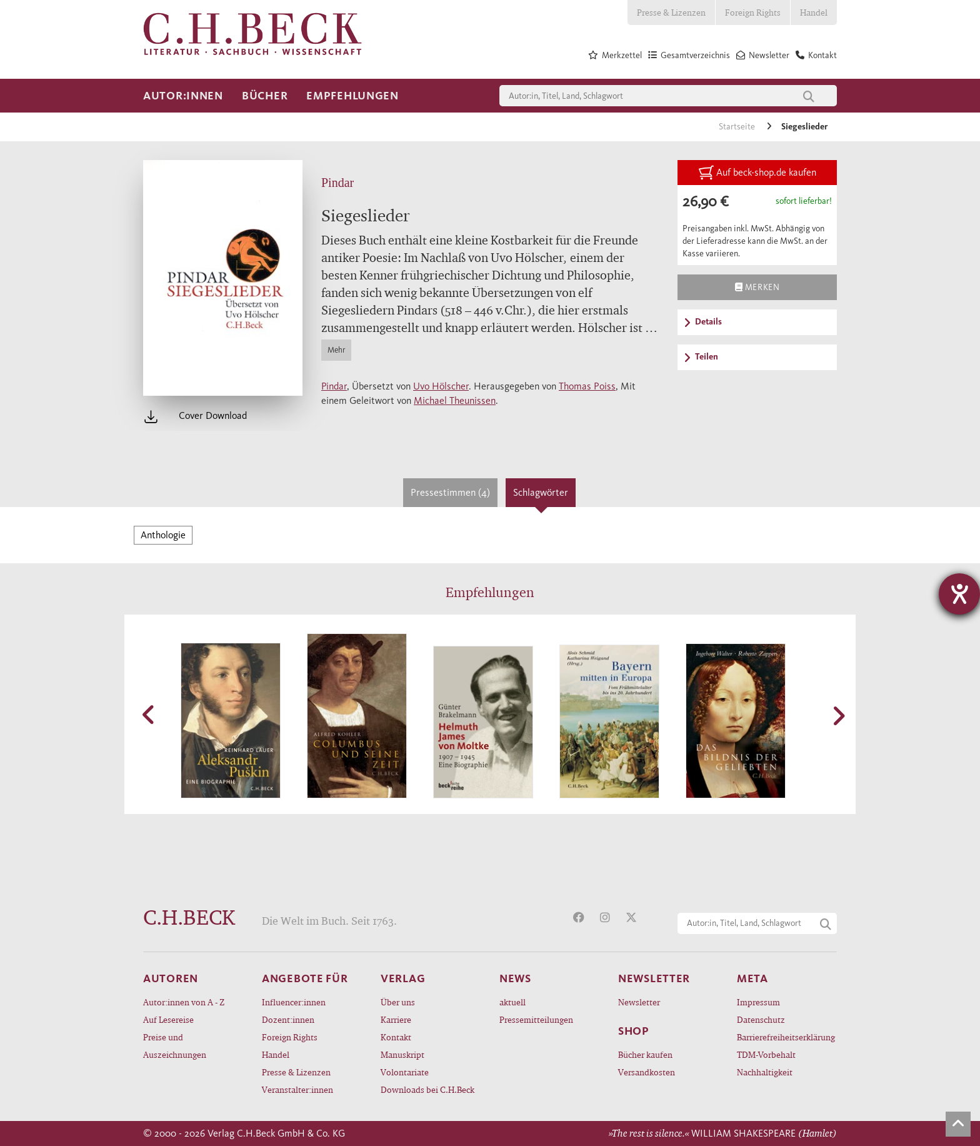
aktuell (512, 1002)
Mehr (336, 349)
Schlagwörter (540, 492)
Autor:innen (183, 96)
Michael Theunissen (455, 400)
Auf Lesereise (168, 1019)
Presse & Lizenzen (671, 12)
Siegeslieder (804, 126)
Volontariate (405, 1072)
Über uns (398, 1002)
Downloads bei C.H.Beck (427, 1089)
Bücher (265, 96)
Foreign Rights (753, 12)
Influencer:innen (294, 1002)
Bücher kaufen (645, 1054)
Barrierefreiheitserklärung (786, 1037)
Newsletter (639, 1002)
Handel (814, 12)
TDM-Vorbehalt (766, 1054)
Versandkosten (646, 1072)
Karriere (396, 1019)
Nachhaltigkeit (764, 1072)
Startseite (738, 126)
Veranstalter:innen (297, 1089)
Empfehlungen (352, 96)
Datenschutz (761, 1019)
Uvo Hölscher (441, 386)
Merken (757, 287)
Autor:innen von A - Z (183, 1002)
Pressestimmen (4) (450, 492)
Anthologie (163, 535)
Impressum (758, 1002)
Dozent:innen (288, 1019)
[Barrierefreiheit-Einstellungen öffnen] (959, 594)
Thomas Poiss (587, 386)
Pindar (334, 386)
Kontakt (396, 1037)
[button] (149, 714)
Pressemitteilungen (536, 1019)
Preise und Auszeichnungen (174, 1046)
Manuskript (402, 1054)
